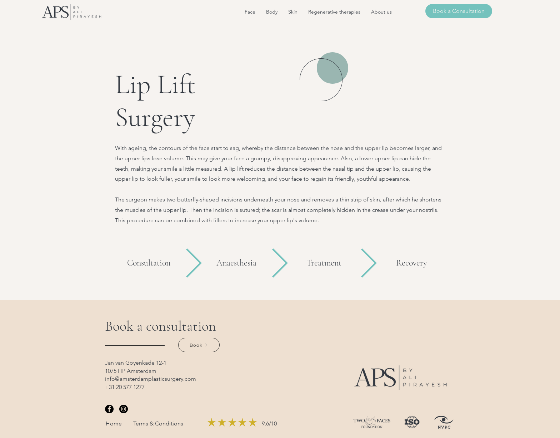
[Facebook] (109, 409)
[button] (250, 11)
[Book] (199, 345)
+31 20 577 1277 (125, 387)
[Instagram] (123, 409)
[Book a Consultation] (458, 11)
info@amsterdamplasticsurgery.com (150, 378)
